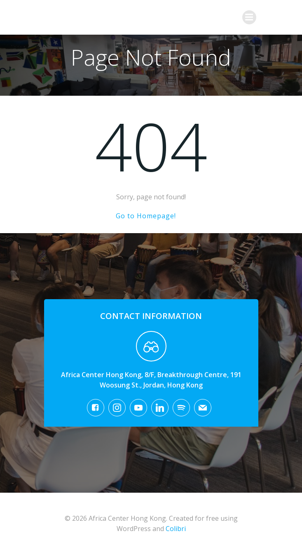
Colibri (176, 528)
